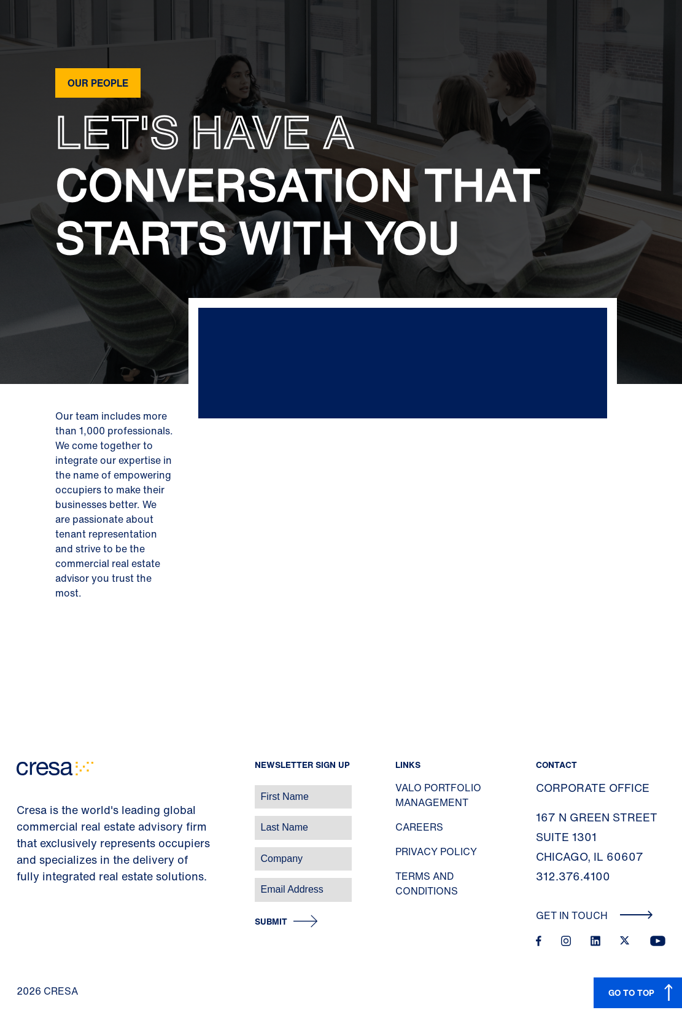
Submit (271, 922)
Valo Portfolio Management (438, 795)
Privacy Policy (436, 851)
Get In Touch (594, 915)
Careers (419, 827)
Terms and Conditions (426, 883)
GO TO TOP (631, 992)
